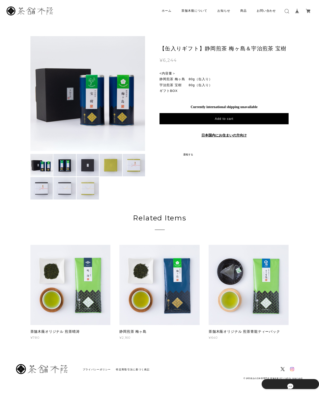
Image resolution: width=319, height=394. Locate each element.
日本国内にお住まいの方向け (224, 135)
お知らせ (223, 10)
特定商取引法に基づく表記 (133, 369)
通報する (188, 154)
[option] (87, 93)
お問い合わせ (266, 10)
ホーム (166, 10)
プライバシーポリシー (97, 369)
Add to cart (224, 119)
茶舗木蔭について (194, 10)
